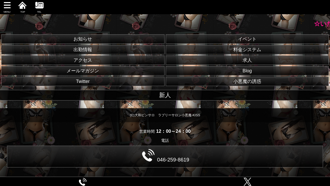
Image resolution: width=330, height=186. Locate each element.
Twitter (83, 81)
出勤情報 (82, 49)
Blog (247, 70)
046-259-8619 (165, 155)
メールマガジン (83, 70)
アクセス (82, 60)
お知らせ (82, 39)
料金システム (247, 49)
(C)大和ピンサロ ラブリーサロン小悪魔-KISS (165, 115)
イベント (247, 39)
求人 (247, 60)
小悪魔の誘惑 (247, 81)
